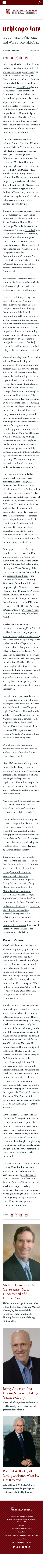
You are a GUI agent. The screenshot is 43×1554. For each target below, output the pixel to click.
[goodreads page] (26, 1548)
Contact (21, 1525)
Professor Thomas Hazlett (22, 222)
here (26, 932)
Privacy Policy (21, 1532)
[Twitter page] (17, 1548)
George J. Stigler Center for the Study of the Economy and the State (19, 899)
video (5, 361)
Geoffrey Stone (10, 636)
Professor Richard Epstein (15, 218)
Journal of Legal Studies (14, 925)
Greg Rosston (9, 234)
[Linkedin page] (20, 1548)
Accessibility (21, 1539)
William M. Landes (21, 147)
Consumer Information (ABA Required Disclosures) (21, 1535)
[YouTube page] (23, 1548)
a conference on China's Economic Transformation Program (19, 1179)
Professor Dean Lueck (17, 576)
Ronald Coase (23, 87)
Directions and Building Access (21, 1528)
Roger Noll (30, 230)
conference (28, 72)
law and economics (12, 72)
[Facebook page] (14, 1548)
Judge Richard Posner (28, 636)
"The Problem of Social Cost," (17, 117)
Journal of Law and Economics (17, 921)
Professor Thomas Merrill (25, 711)
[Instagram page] (29, 1548)
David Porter (19, 485)
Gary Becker (13, 640)
